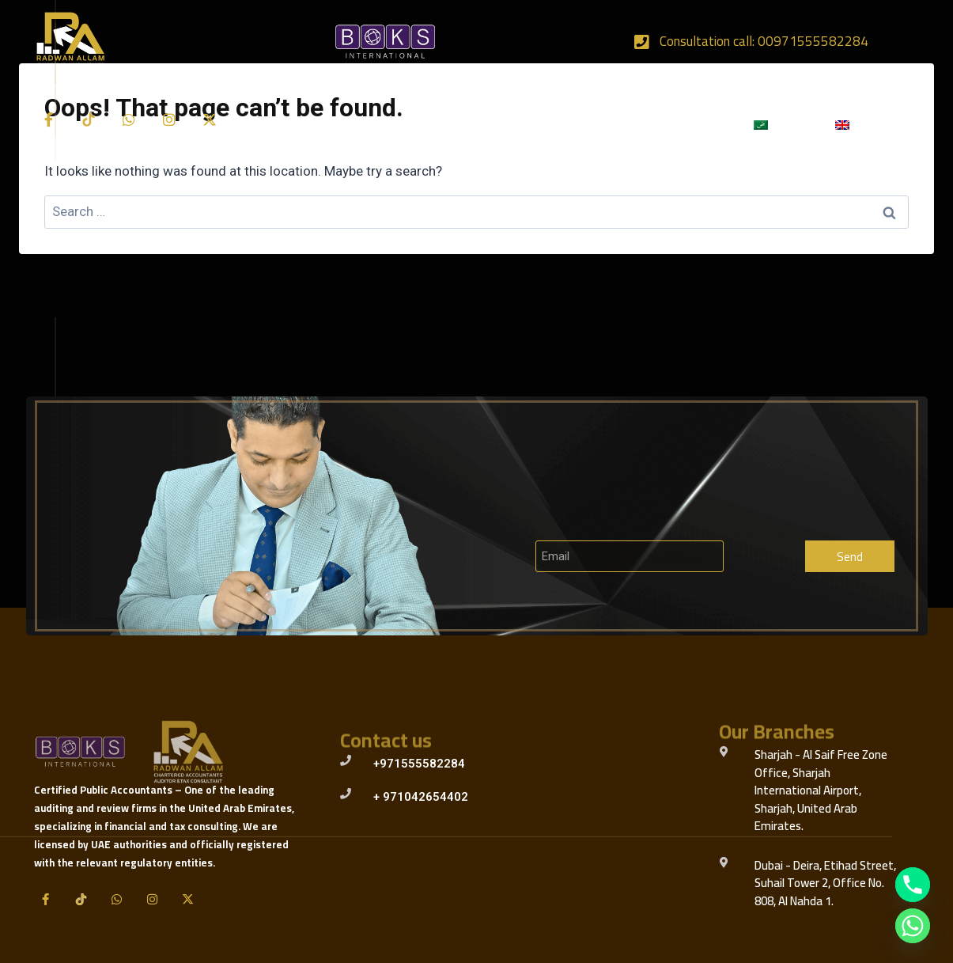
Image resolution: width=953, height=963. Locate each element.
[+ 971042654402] (345, 793)
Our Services (426, 125)
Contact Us (694, 124)
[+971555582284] (345, 760)
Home (263, 124)
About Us (332, 124)
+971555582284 (419, 763)
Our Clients (524, 124)
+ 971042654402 (420, 797)
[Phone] (912, 884)
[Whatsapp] (912, 925)
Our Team (609, 124)
